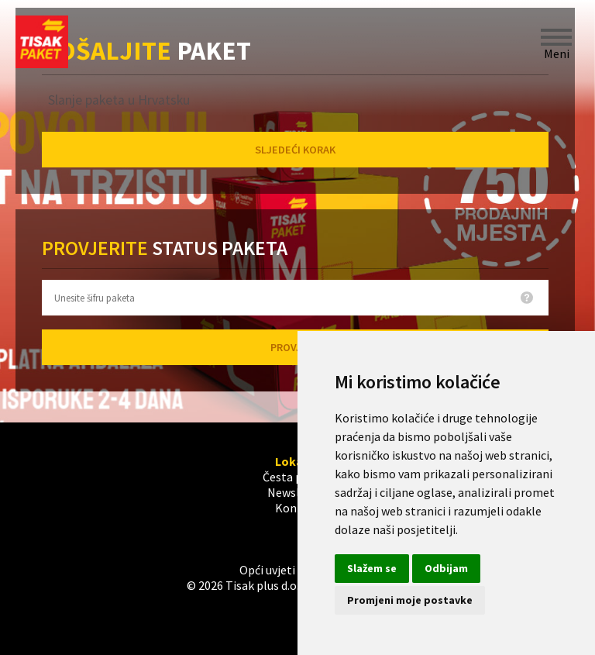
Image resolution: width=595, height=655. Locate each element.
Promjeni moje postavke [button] (410, 600)
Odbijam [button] (446, 568)
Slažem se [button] (372, 568)
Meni (556, 37)
